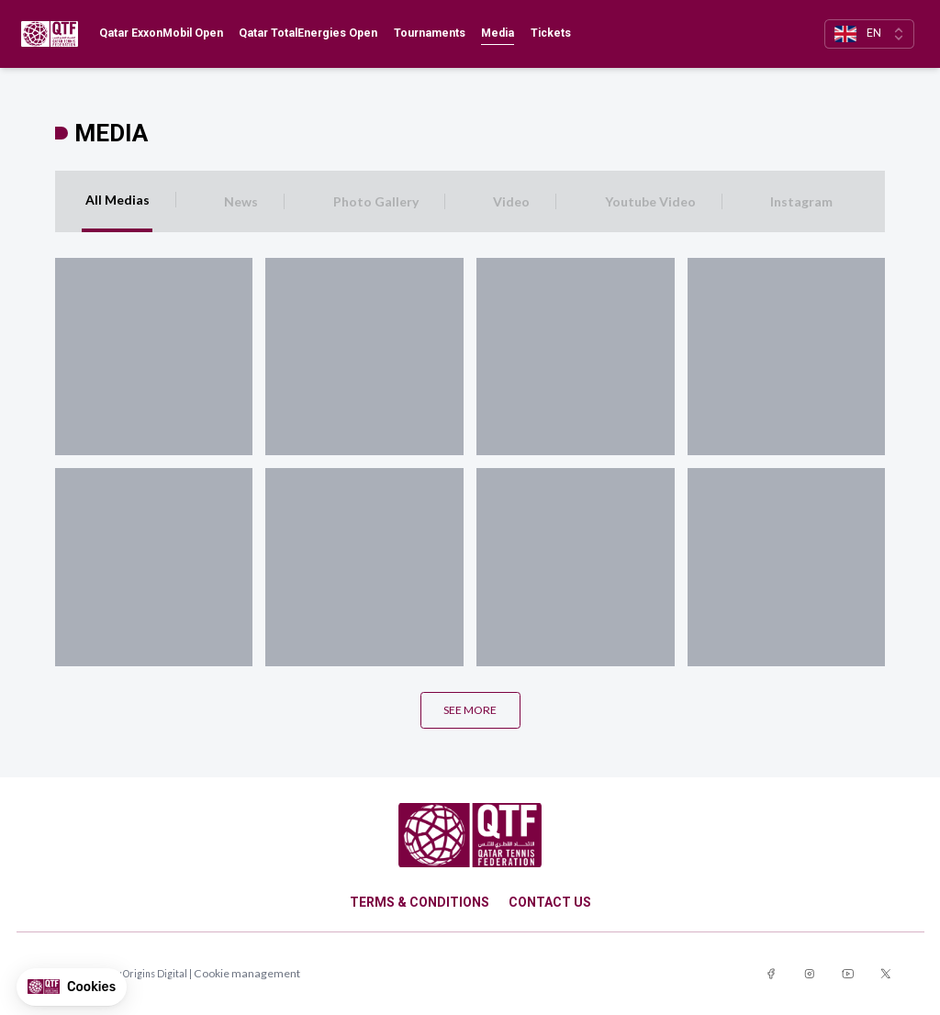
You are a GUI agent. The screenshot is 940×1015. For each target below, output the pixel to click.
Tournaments (429, 33)
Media (497, 33)
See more (470, 710)
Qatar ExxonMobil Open (161, 33)
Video (511, 201)
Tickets (551, 33)
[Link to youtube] (848, 974)
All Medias (117, 199)
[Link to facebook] (771, 974)
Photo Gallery (376, 201)
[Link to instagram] (809, 974)
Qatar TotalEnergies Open (308, 33)
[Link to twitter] (886, 974)
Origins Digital (155, 973)
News (241, 201)
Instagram (801, 201)
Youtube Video (650, 201)
